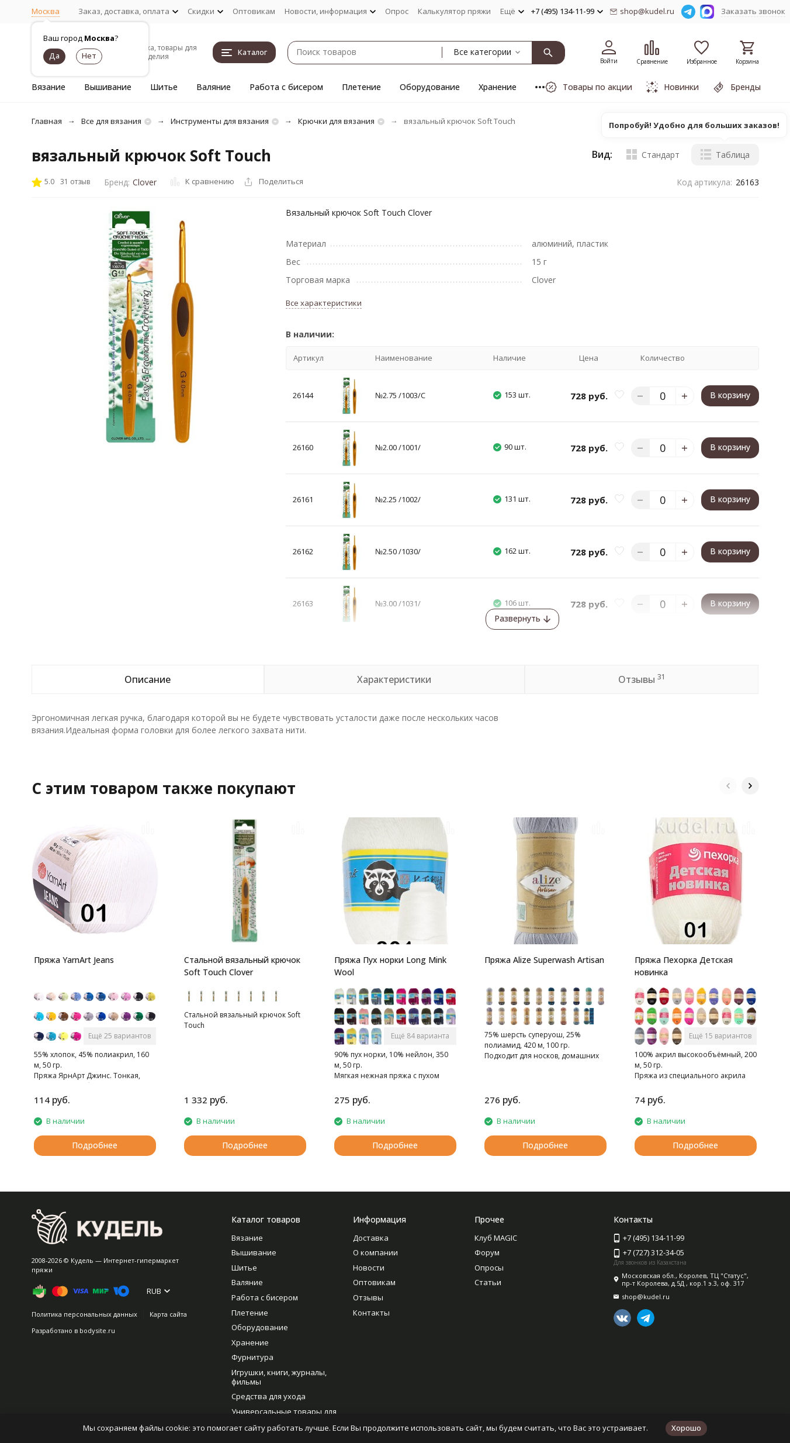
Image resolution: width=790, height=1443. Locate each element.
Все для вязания (111, 121)
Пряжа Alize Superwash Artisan (544, 959)
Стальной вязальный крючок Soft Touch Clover (242, 966)
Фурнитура (252, 1357)
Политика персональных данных (84, 1314)
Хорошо (686, 1428)
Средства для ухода (268, 1396)
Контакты (371, 1312)
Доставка (371, 1238)
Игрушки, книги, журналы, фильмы (279, 1377)
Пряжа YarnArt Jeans (74, 959)
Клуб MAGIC (495, 1238)
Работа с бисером (286, 86)
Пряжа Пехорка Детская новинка (684, 966)
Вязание (48, 86)
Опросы (489, 1267)
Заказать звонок (753, 11)
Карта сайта (168, 1314)
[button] (728, 786)
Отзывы (368, 1297)
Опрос (396, 11)
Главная (47, 121)
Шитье (164, 86)
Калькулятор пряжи (454, 11)
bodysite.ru (97, 1330)
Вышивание (107, 86)
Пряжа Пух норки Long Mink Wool (390, 966)
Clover (145, 182)
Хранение (498, 86)
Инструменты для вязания (220, 121)
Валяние (213, 86)
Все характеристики (324, 303)
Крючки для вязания (336, 121)
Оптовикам (254, 11)
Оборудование (430, 86)
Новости (368, 1267)
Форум (487, 1252)
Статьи (487, 1282)
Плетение (361, 86)
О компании (375, 1252)
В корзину (730, 395)
